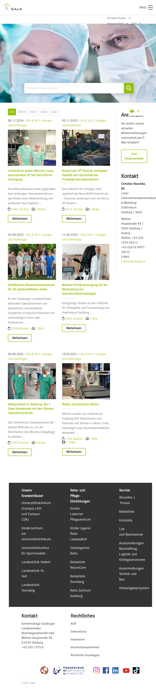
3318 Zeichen (20, 332)
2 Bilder (41, 209)
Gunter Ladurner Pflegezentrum (80, 513)
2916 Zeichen (73, 209)
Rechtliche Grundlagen (85, 655)
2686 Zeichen (20, 209)
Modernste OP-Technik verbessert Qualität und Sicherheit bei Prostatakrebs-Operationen (83, 175)
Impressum (78, 639)
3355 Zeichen (73, 322)
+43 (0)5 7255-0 (32, 647)
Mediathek (127, 511)
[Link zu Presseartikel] (117, 23)
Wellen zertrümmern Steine (78, 411)
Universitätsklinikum (36, 503)
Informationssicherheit (85, 647)
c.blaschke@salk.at (133, 261)
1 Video (69, 449)
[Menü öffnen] (144, 111)
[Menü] (146, 7)
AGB (73, 623)
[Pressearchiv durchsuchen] (79, 88)
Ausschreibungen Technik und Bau (131, 573)
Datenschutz (78, 631)
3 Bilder (41, 449)
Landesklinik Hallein (35, 562)
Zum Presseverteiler (134, 156)
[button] (134, 111)
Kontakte (125, 520)
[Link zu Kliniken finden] (119, 18)
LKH (28, 120)
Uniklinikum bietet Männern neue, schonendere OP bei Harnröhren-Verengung (31, 175)
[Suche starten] (129, 88)
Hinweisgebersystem (134, 588)
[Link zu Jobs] (136, 23)
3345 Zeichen (20, 449)
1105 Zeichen (73, 445)
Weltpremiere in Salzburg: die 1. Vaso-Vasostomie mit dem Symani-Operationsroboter (31, 415)
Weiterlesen (19, 218)
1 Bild (39, 332)
